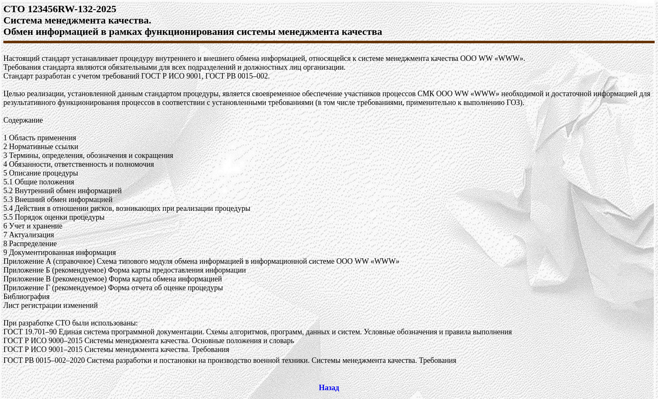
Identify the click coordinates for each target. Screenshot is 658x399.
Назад (329, 387)
